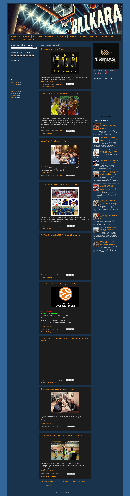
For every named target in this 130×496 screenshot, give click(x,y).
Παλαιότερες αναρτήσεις (80, 481)
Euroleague (49, 133)
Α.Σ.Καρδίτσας (50, 178)
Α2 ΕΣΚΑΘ (14, 84)
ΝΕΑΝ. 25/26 (94, 36)
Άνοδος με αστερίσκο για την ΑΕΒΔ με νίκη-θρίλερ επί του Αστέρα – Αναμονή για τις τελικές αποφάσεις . (109, 126)
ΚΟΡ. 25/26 (31, 39)
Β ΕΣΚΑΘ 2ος (73, 36)
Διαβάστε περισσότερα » (47, 81)
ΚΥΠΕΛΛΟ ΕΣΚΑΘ (51, 382)
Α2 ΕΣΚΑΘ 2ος (50, 36)
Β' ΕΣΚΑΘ (14, 87)
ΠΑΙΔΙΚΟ (13, 97)
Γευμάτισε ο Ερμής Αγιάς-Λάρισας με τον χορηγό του (58, 389)
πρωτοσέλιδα (104, 116)
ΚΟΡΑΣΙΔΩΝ (14, 93)
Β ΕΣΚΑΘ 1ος (61, 36)
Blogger (72, 492)
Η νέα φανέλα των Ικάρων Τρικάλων (53, 49)
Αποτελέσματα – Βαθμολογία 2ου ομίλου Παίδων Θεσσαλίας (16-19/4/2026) (109, 162)
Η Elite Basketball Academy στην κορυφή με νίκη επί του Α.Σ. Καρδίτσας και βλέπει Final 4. (109, 173)
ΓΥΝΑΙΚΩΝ (83, 36)
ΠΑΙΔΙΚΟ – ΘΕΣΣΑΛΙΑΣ (18, 39)
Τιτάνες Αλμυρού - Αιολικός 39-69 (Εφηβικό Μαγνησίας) (60, 184)
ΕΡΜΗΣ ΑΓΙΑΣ (50, 429)
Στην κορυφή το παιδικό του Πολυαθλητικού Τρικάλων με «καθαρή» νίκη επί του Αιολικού (108, 202)
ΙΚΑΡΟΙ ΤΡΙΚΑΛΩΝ (51, 86)
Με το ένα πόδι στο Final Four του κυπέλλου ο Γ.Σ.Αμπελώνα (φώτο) (64, 435)
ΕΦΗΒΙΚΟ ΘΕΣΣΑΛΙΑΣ (108, 36)
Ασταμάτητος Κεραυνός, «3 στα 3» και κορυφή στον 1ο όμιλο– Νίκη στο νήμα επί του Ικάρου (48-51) (108, 216)
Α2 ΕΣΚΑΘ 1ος (37, 36)
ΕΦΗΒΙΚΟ (48, 228)
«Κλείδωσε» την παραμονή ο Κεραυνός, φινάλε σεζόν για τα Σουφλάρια (108, 229)
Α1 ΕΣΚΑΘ (26, 36)
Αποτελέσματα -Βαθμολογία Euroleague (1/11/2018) (58, 284)
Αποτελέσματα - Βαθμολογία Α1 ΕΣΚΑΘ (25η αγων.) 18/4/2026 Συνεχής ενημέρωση (108, 151)
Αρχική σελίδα (15, 36)
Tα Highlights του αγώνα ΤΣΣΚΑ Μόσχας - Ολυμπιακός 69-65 (61, 235)
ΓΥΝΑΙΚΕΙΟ (14, 89)
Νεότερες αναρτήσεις (49, 481)
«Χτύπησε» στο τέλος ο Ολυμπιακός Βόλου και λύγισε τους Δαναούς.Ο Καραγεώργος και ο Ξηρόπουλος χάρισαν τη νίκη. (108, 188)
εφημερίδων (110, 116)
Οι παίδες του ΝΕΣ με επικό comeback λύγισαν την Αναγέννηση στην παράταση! (108, 243)
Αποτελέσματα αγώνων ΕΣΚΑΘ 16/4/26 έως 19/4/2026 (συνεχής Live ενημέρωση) (109, 139)
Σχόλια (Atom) (52, 485)
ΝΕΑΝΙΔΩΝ (14, 95)
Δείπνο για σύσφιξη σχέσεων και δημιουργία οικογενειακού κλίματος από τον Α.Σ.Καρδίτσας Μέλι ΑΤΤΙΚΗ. (63, 141)
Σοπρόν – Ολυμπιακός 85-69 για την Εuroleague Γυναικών (60, 93)
